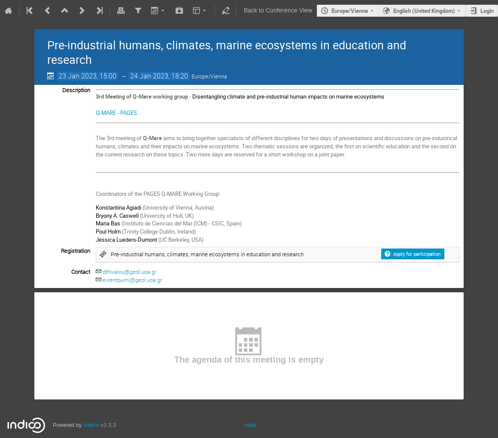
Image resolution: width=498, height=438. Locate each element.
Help (250, 425)
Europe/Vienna (349, 11)
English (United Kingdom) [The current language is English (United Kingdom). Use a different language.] (424, 11)
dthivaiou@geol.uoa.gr (129, 272)
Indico (91, 425)
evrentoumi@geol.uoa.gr (132, 280)
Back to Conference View (278, 10)
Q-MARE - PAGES (116, 113)
